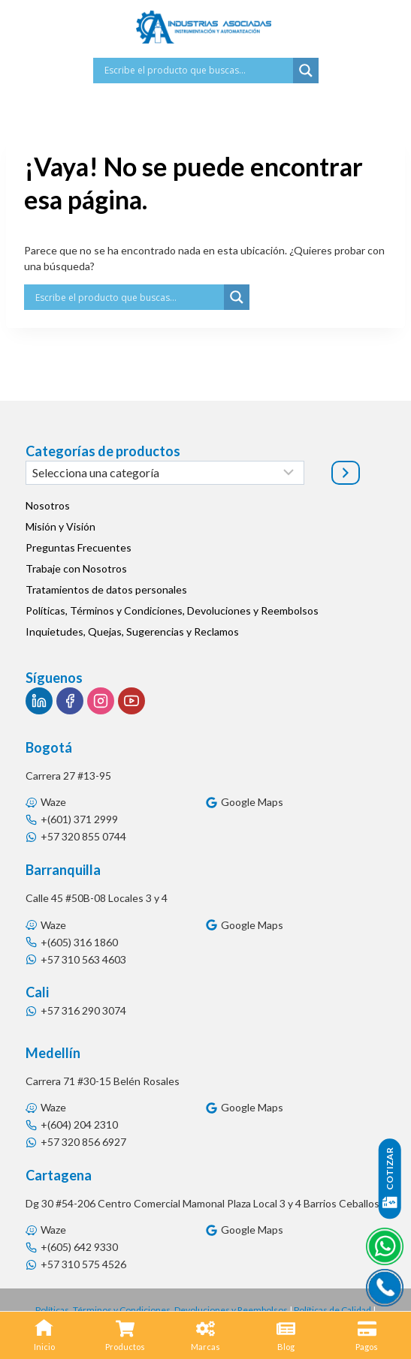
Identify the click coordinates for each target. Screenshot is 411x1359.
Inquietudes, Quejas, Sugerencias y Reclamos (132, 631)
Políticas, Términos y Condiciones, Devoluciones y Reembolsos (172, 610)
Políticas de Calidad (332, 1309)
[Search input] (196, 70)
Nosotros (48, 505)
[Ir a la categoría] (345, 473)
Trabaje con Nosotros (76, 568)
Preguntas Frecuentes (78, 547)
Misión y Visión (60, 526)
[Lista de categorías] (165, 473)
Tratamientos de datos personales (106, 589)
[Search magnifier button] (306, 70)
